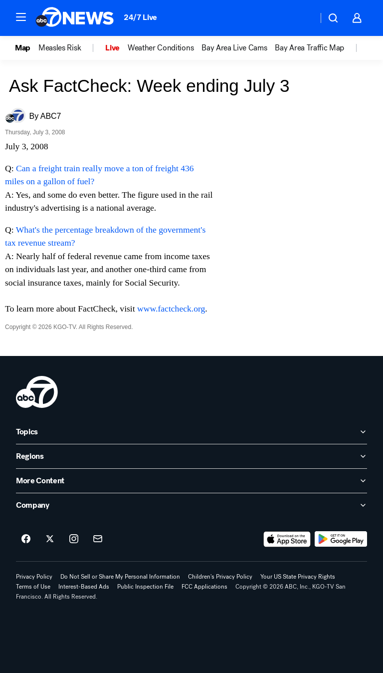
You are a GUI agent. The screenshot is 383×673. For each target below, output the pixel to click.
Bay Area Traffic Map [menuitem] (309, 47)
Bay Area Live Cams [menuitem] (234, 47)
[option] (26, 48)
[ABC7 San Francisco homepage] (74, 18)
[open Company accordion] (191, 505)
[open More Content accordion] (191, 481)
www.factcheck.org (171, 309)
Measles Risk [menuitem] (59, 47)
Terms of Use (33, 587)
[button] (20, 17)
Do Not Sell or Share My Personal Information (120, 577)
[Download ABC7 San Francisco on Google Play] (341, 539)
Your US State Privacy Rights (297, 577)
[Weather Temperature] (302, 18)
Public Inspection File (145, 587)
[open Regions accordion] (191, 456)
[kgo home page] (37, 392)
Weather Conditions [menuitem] (160, 47)
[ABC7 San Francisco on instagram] (74, 539)
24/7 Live (140, 17)
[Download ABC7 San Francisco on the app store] (287, 539)
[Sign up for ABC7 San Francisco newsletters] (98, 539)
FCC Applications (204, 587)
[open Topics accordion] (191, 432)
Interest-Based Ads (83, 587)
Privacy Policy (34, 577)
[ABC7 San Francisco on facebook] (26, 539)
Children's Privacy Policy (220, 577)
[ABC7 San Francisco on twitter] (50, 539)
